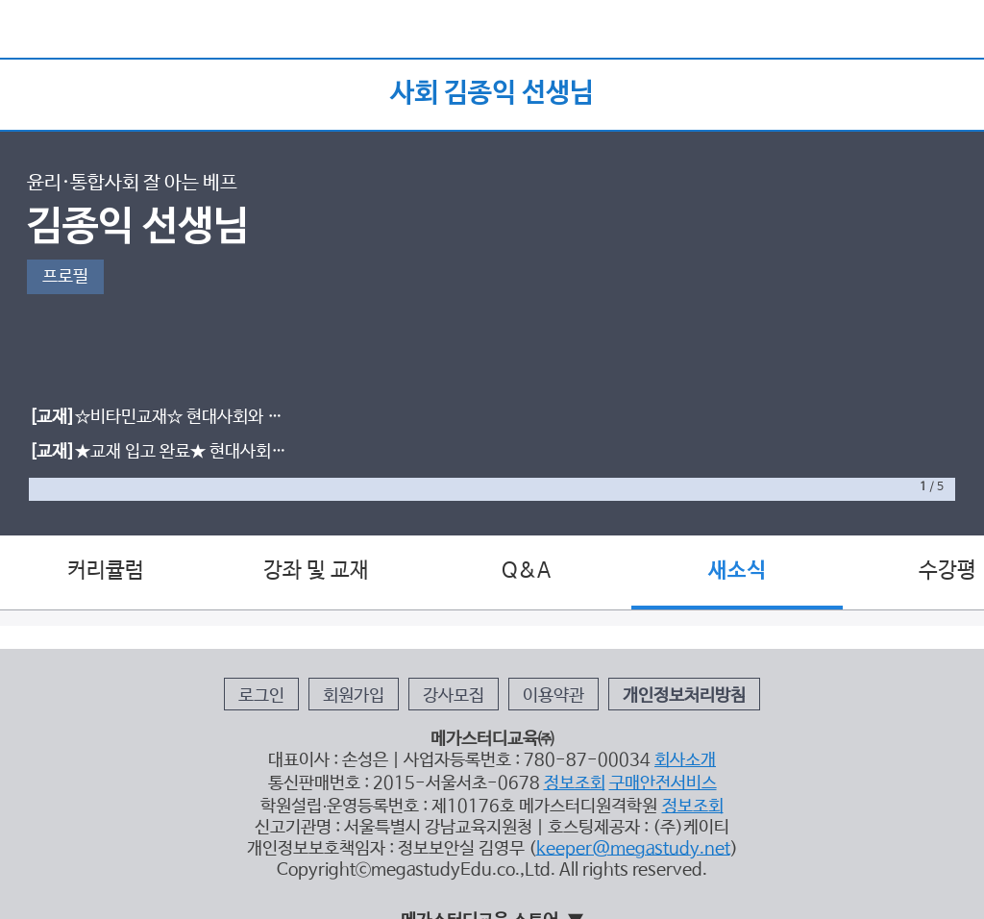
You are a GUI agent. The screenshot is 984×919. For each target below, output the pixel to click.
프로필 (65, 276)
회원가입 (353, 696)
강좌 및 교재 (316, 571)
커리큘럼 (105, 571)
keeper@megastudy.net (633, 848)
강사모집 (453, 696)
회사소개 (685, 760)
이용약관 (553, 696)
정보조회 (574, 783)
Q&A (526, 571)
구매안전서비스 (663, 783)
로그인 (261, 696)
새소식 (737, 571)
